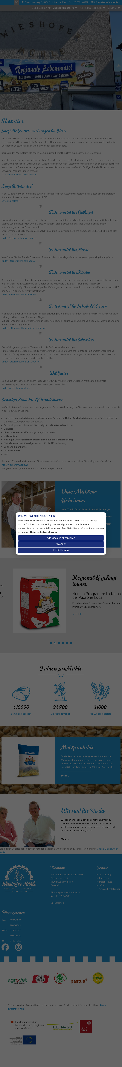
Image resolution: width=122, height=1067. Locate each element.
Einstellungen (61, 550)
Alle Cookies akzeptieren (61, 538)
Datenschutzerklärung (43, 532)
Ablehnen (61, 544)
